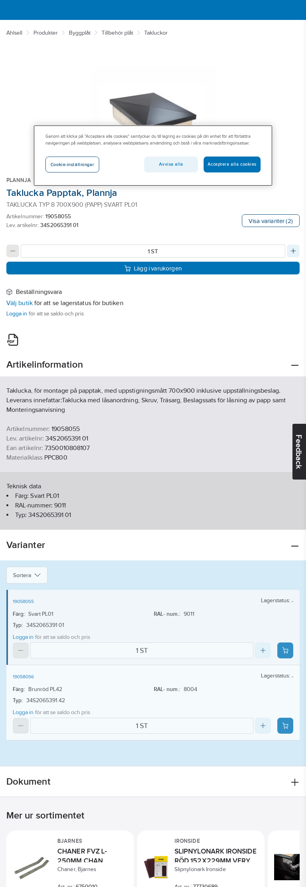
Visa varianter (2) (271, 220)
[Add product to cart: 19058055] (285, 650)
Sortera (27, 575)
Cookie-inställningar (72, 164)
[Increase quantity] (293, 251)
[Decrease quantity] (12, 251)
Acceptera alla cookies (232, 164)
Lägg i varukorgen (153, 268)
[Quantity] (153, 251)
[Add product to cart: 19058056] (285, 726)
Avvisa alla (171, 164)
